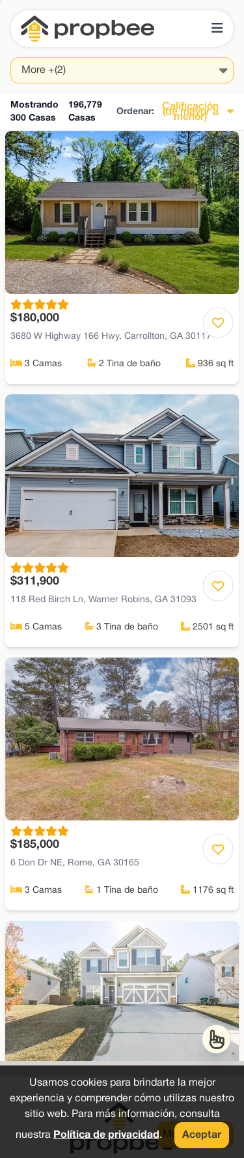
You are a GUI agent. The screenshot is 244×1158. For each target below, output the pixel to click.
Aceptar (201, 1135)
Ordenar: (135, 112)
